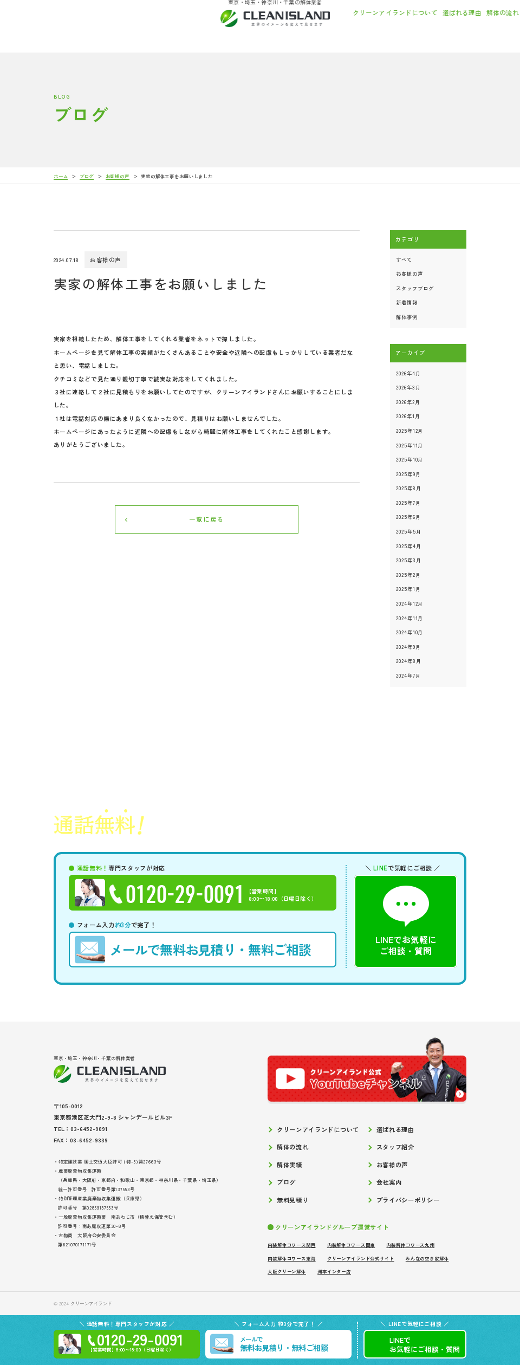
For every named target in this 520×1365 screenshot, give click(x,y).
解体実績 (384, 25)
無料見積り (292, 1200)
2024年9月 (408, 647)
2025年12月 (409, 430)
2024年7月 (408, 675)
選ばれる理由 (265, 25)
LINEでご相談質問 (424, 1344)
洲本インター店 (334, 1271)
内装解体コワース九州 (410, 1245)
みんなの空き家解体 (427, 1258)
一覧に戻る (206, 519)
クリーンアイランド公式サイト (360, 1258)
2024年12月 (409, 603)
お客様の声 (417, 25)
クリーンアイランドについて (199, 25)
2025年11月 (409, 445)
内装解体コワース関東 (351, 1245)
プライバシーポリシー (408, 1200)
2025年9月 (408, 474)
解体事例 (407, 317)
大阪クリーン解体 (287, 1271)
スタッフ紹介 (347, 25)
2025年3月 (408, 560)
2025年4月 (408, 546)
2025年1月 (408, 589)
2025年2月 (408, 574)
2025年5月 (408, 531)
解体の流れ (306, 25)
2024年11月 (409, 618)
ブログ (448, 25)
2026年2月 (408, 402)
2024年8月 (408, 661)
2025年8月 (408, 488)
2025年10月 (409, 459)
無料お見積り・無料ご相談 (193, 950)
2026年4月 (408, 373)
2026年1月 (408, 416)
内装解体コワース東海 (291, 1258)
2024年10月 (409, 632)
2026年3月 (408, 387)
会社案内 (476, 25)
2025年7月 (408, 502)
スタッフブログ (414, 288)
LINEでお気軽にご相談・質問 (406, 921)
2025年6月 (408, 517)
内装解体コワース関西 (291, 1245)
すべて (404, 259)
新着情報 (407, 302)
